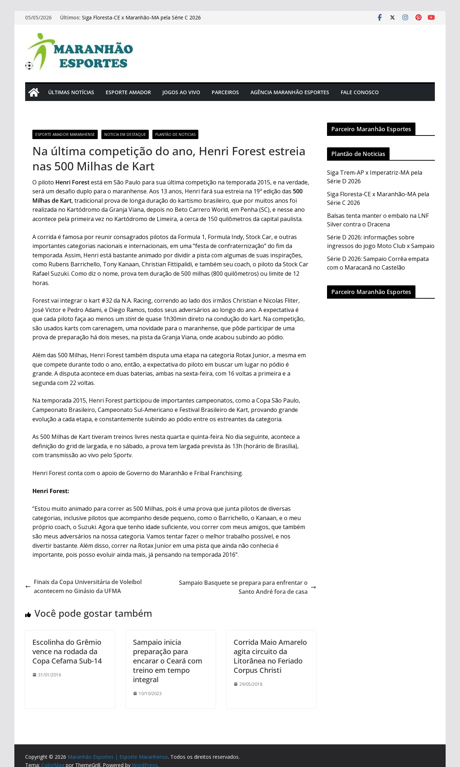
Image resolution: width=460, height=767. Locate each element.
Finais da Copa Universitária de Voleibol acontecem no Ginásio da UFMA (83, 586)
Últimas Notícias (71, 92)
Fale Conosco (360, 92)
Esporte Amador (128, 92)
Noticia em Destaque (125, 134)
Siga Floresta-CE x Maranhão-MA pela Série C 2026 (141, 17)
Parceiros (225, 92)
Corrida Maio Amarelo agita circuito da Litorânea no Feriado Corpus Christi (270, 656)
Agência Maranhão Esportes (289, 92)
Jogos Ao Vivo (181, 92)
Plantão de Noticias (175, 134)
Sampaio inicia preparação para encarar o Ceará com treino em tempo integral (167, 660)
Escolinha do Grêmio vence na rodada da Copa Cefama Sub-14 (67, 651)
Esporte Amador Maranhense (65, 134)
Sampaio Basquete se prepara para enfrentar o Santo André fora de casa (247, 587)
